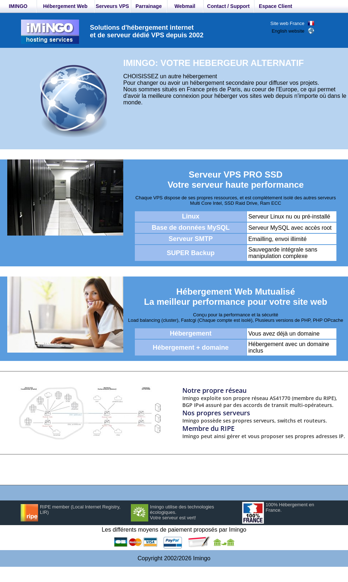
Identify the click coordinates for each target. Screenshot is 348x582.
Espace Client (275, 6)
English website (288, 31)
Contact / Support (228, 6)
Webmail (184, 6)
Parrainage (149, 6)
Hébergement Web (65, 6)
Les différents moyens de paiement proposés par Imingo (174, 530)
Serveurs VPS (112, 6)
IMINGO (18, 6)
